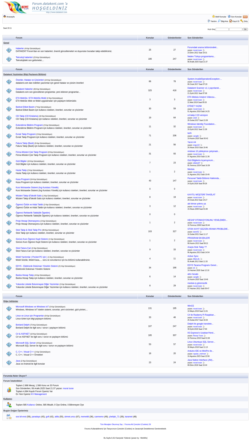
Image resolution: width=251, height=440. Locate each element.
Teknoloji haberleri (24, 57)
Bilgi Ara (223, 21)
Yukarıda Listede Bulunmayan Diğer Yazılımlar (37, 284)
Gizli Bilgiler (21, 161)
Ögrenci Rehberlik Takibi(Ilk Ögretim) (33, 213)
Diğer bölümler (10, 301)
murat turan (197, 50)
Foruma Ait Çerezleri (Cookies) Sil (138, 424)
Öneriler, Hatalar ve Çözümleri (30, 80)
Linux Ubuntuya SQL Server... (201, 342)
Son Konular (236, 17)
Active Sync (193, 256)
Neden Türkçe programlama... (201, 56)
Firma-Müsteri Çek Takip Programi (32, 152)
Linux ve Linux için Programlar (30, 316)
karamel (128, 416)
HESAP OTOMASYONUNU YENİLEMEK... (207, 220)
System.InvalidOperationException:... (205, 79)
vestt (195, 118)
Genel (6, 43)
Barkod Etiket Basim (25, 107)
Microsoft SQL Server (26, 343)
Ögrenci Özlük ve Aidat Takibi (29, 204)
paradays (36, 416)
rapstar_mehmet (199, 354)
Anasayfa (11, 17)
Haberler (20, 48)
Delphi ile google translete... (200, 324)
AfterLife (196, 259)
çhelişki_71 (114, 416)
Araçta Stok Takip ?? (197, 247)
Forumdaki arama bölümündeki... (203, 47)
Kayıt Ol (236, 21)
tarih (190, 133)
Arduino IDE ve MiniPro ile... (201, 351)
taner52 (196, 232)
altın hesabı (193, 274)
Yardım (214, 21)
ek (194, 268)
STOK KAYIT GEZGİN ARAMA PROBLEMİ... (208, 229)
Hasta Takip (21, 170)
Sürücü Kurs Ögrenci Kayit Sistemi (32, 239)
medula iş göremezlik (197, 283)
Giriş (246, 21)
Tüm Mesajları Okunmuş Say (111, 424)
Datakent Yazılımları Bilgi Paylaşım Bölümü (24, 74)
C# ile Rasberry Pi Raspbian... (202, 315)
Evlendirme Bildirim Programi (29, 125)
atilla (57, 416)
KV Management (39, 394)
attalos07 (196, 163)
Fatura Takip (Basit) (25, 143)
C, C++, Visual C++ (25, 352)
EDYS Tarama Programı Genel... (203, 265)
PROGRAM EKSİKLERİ (199, 238)
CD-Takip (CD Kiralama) (27, 116)
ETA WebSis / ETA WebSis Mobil (31, 98)
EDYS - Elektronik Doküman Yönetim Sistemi (37, 266)
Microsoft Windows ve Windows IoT (32, 306)
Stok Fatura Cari (23, 248)
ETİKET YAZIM (195, 106)
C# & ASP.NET (23, 334)
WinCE (191, 306)
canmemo (99, 416)
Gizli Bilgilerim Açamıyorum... (201, 160)
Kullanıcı (7, 399)
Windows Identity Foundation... (202, 124)
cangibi (196, 136)
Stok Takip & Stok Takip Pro (28, 230)
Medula (191, 169)
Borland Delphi (23, 325)
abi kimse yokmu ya (197, 203)
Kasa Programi (23, 179)
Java (18, 361)
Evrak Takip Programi (26, 134)
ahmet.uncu (69, 416)
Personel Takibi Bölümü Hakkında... (204, 178)
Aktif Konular (220, 17)
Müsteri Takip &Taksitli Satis (29, 195)
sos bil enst (21, 416)
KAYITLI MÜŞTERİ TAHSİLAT (201, 194)
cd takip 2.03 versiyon (198, 115)
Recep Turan (198, 336)
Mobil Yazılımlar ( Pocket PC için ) (31, 257)
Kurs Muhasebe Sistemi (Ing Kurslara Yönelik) (37, 187)
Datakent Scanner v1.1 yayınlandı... (204, 88)
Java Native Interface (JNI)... (201, 360)
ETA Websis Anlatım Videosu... (202, 97)
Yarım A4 (192, 142)
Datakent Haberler (24, 89)
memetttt (85, 416)
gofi (47, 416)
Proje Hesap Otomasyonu (28, 221)
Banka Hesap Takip (25, 275)
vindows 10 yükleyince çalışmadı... (204, 151)
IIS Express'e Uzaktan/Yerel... (201, 333)
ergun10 (196, 145)
